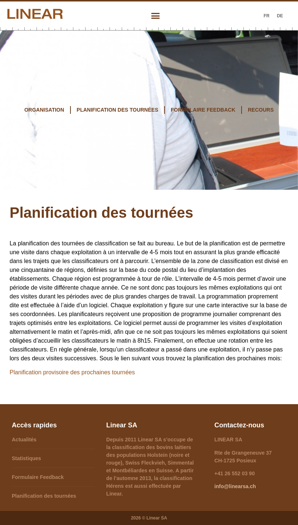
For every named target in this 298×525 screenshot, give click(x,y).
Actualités (24, 439)
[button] (155, 16)
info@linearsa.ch (235, 486)
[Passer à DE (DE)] (280, 15)
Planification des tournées (44, 496)
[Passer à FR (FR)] (266, 15)
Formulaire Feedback (38, 477)
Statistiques (26, 458)
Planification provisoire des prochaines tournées (72, 372)
